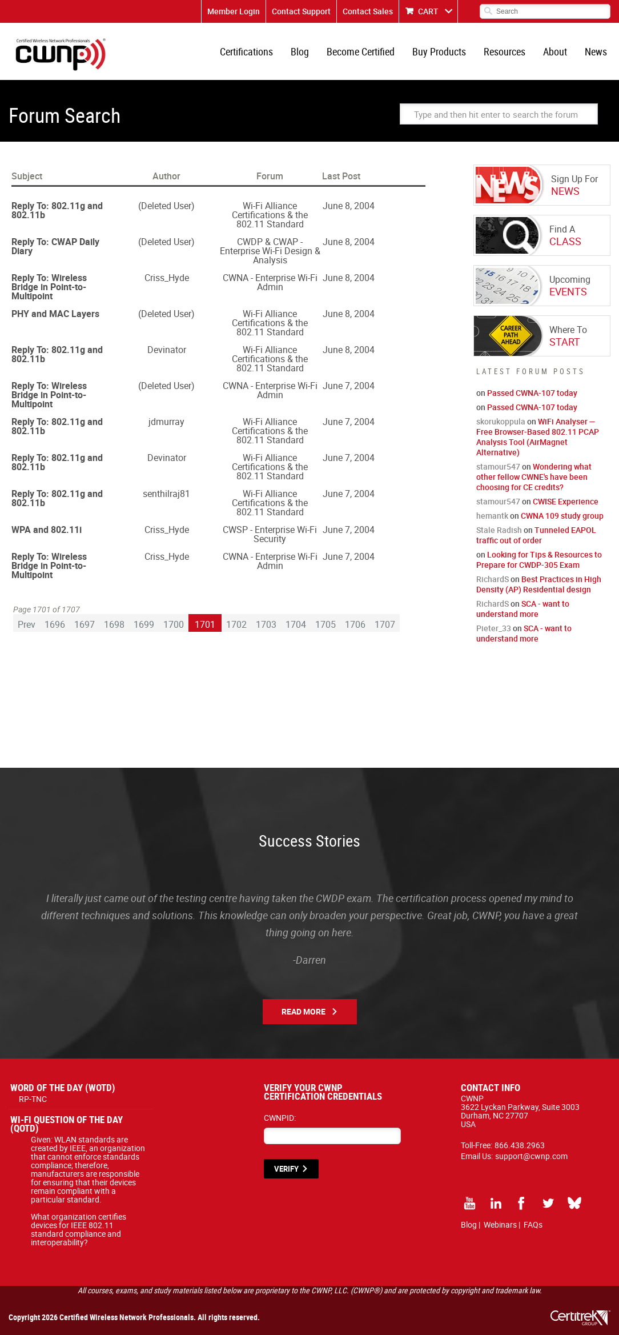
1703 (266, 624)
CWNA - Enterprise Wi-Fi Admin (270, 282)
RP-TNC (33, 1098)
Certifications (246, 51)
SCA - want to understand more (522, 608)
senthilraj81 (166, 493)
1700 (173, 624)
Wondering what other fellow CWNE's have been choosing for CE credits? (534, 476)
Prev (26, 624)
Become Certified (361, 51)
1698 (114, 624)
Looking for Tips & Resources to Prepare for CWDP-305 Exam (539, 559)
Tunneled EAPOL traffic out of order (536, 535)
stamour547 (498, 466)
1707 (385, 624)
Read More (303, 1011)
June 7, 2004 (349, 385)
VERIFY (286, 1169)
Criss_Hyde (166, 277)
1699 (144, 624)
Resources (504, 51)
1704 (296, 624)
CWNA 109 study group (562, 515)
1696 (55, 624)
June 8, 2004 (349, 205)
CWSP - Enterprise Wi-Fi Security (270, 534)
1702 (236, 624)
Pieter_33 (493, 628)
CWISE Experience (565, 501)
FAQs (533, 1224)
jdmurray (166, 421)
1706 (355, 624)
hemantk (492, 515)
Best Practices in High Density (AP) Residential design (538, 584)
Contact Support (301, 11)
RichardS (492, 579)
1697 (84, 624)
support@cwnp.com (531, 1155)
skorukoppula (500, 421)
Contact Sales (368, 11)
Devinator (166, 349)
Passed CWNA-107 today (532, 392)
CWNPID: (280, 1117)
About (555, 51)
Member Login (233, 11)
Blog (300, 51)
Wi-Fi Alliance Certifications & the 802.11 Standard (270, 214)
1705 (325, 624)
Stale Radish (499, 529)
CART (428, 11)
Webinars (500, 1224)
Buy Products (439, 51)
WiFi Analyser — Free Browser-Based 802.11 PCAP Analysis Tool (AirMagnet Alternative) (537, 437)
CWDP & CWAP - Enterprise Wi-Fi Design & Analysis (270, 250)
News (596, 51)
